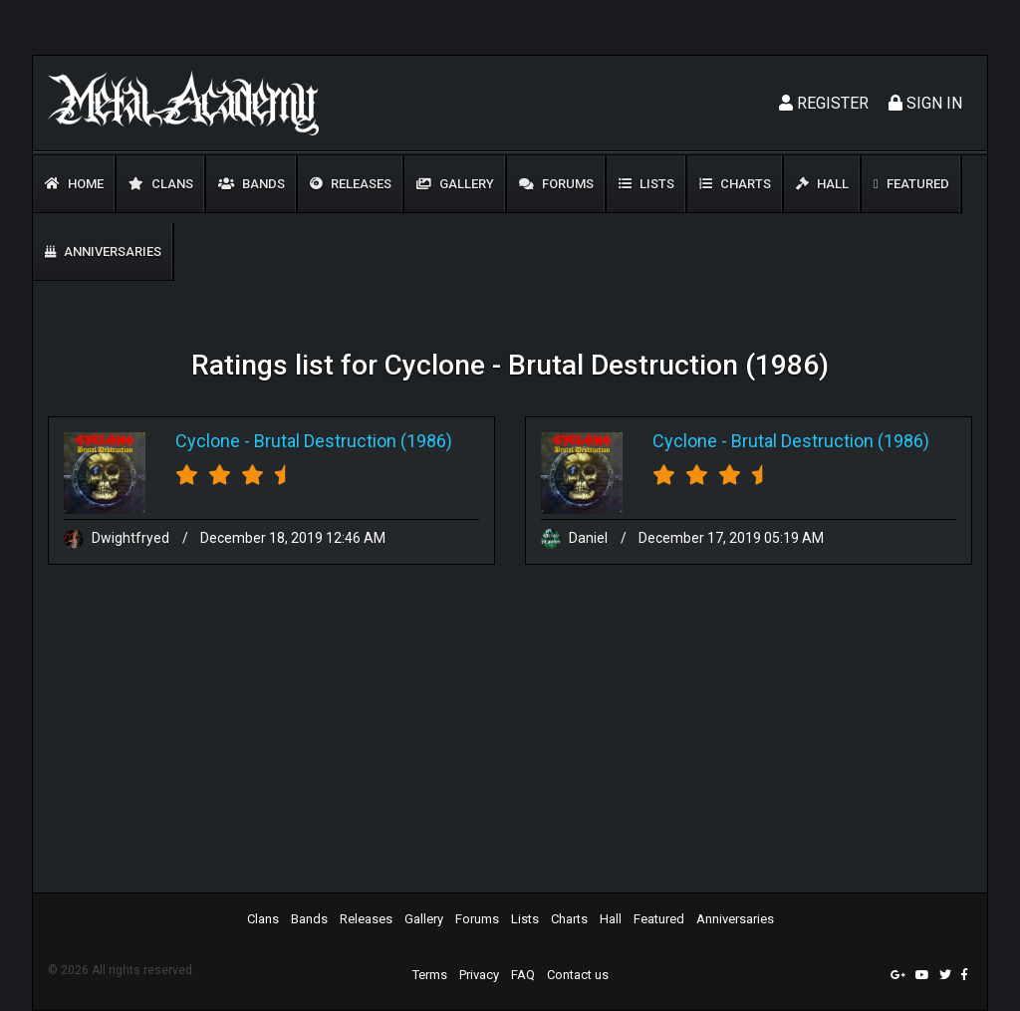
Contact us (578, 974)
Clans (160, 183)
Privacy (479, 974)
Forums (556, 183)
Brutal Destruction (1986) (353, 440)
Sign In (925, 103)
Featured (911, 183)
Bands (251, 183)
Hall (822, 183)
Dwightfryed (118, 538)
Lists (646, 183)
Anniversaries (103, 251)
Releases (350, 183)
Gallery (455, 183)
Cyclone (207, 440)
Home (74, 183)
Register (824, 103)
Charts (735, 183)
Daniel (576, 538)
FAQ (523, 974)
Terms (429, 974)
